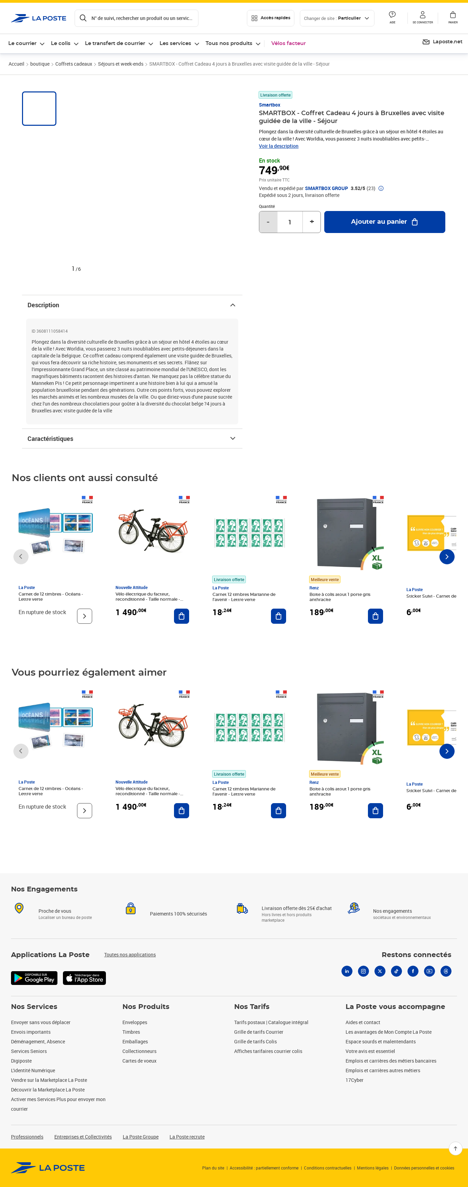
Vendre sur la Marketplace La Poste (49, 1080)
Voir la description (278, 146)
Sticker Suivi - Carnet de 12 (433, 596)
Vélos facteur (288, 43)
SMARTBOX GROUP (326, 188)
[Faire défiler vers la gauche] (21, 556)
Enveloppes (134, 1022)
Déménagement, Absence (38, 1041)
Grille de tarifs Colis (255, 1041)
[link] (48, 1167)
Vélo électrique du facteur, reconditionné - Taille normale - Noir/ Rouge (148, 599)
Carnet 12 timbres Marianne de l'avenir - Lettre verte (244, 597)
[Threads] (445, 971)
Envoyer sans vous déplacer (40, 1022)
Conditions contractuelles (327, 1168)
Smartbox (269, 104)
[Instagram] (363, 971)
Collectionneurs (139, 1051)
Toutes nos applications (130, 954)
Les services (175, 43)
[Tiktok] (396, 971)
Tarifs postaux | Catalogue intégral (271, 1022)
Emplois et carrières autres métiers (383, 1070)
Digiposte (21, 1060)
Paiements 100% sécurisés (178, 913)
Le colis (60, 43)
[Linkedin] (346, 971)
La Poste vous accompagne (395, 1006)
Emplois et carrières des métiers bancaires (391, 1060)
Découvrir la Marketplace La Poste (48, 1089)
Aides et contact (363, 1022)
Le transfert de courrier (115, 43)
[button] (422, 18)
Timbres (131, 1032)
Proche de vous (55, 911)
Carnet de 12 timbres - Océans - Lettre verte (51, 596)
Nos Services (34, 1006)
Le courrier (22, 43)
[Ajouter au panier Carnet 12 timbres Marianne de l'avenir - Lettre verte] (278, 616)
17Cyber (354, 1080)
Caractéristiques (132, 438)
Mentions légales (373, 1168)
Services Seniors (29, 1051)
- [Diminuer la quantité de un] (268, 222)
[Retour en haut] (455, 1148)
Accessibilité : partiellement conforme (264, 1168)
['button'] (38, 18)
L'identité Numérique (33, 1070)
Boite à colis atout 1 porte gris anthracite (339, 597)
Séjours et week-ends (120, 63)
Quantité (267, 206)
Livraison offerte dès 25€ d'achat (297, 908)
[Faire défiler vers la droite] (447, 556)
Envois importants (31, 1032)
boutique (40, 63)
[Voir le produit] (84, 616)
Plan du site (213, 1168)
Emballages (135, 1041)
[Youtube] (429, 971)
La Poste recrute (187, 1136)
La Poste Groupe (141, 1136)
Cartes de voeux (139, 1060)
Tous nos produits (229, 43)
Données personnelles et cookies (424, 1168)
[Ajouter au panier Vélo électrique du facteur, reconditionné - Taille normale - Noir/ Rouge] (181, 616)
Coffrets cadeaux (73, 63)
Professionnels (27, 1136)
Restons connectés (416, 955)
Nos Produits (146, 1006)
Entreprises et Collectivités (83, 1136)
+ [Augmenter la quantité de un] (311, 222)
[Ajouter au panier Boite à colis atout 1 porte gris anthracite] (375, 616)
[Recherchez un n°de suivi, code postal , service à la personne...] (136, 18)
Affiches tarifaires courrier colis (268, 1051)
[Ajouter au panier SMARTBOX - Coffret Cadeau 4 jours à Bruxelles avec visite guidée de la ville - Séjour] (385, 222)
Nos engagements (392, 911)
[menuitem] (442, 42)
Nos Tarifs (252, 1006)
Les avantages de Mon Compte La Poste (389, 1032)
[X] (379, 971)
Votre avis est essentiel (370, 1051)
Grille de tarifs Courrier (258, 1032)
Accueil (16, 63)
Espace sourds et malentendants (381, 1041)
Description (132, 305)
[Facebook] (412, 971)
